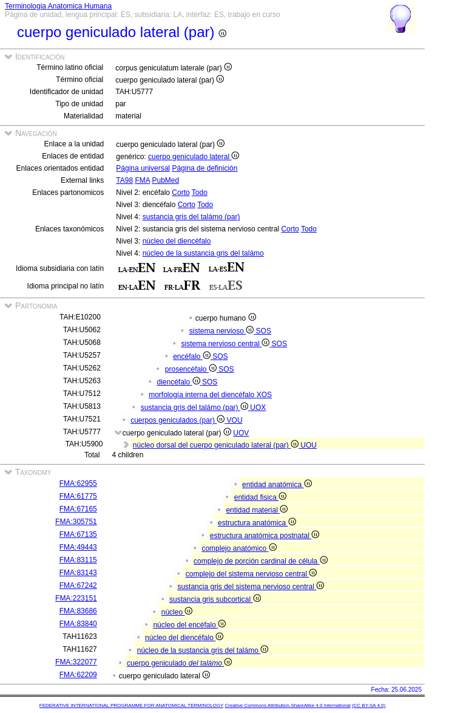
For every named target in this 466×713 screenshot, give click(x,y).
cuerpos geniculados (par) (178, 420)
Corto (180, 192)
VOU (235, 420)
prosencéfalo (191, 369)
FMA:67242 (78, 585)
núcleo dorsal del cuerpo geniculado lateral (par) (217, 445)
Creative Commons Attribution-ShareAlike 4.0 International (287, 705)
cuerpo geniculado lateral (193, 156)
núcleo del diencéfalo (177, 241)
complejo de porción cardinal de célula (260, 561)
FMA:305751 (76, 521)
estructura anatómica (256, 523)
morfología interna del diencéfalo (202, 395)
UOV (241, 433)
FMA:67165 (78, 509)
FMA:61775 (78, 496)
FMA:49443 (78, 547)
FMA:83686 (78, 611)
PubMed (165, 180)
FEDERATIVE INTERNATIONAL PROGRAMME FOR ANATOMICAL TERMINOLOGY (131, 705)
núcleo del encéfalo (189, 625)
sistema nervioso (222, 331)
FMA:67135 (78, 534)
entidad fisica (260, 497)
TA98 (124, 180)
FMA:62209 (78, 674)
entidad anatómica (276, 484)
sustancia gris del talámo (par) (191, 217)
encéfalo (192, 356)
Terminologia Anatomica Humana (58, 6)
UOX (258, 407)
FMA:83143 (78, 572)
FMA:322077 (76, 662)
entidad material (257, 510)
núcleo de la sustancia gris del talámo (203, 253)
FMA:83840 (78, 623)
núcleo (177, 612)
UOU (308, 445)
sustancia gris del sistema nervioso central (250, 586)
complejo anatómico (238, 548)
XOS (264, 395)
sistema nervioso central (226, 343)
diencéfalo (179, 382)
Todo (200, 192)
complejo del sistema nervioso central (251, 574)
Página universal (143, 168)
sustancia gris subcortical (214, 599)
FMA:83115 (78, 560)
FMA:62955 (78, 483)
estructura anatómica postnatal (264, 535)
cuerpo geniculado (179, 663)
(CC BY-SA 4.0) (368, 705)
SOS (263, 331)
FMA (142, 180)
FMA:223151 (76, 598)
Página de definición (204, 168)
